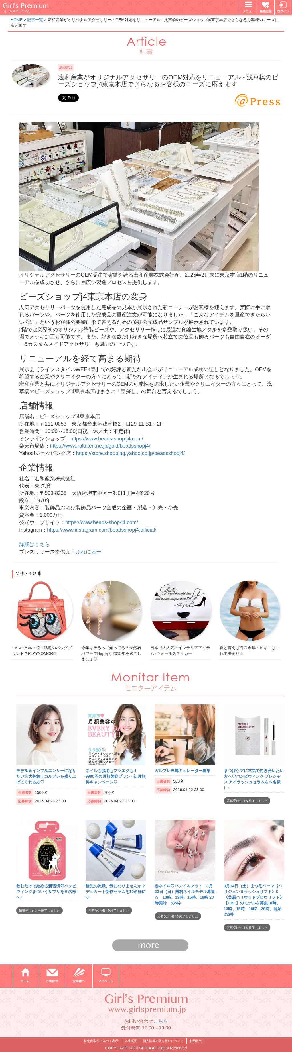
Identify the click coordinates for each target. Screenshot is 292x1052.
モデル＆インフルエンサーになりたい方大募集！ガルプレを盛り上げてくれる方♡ (46, 776)
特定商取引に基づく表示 (101, 1041)
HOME (17, 19)
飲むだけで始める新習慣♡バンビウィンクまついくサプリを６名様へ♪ (46, 892)
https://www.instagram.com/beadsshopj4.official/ (101, 530)
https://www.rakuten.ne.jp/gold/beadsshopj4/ (100, 446)
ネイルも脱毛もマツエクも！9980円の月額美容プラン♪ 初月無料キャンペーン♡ (115, 776)
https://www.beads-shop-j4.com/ (106, 439)
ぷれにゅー (88, 552)
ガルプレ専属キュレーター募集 (182, 770)
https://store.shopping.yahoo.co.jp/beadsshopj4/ (130, 453)
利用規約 (196, 1041)
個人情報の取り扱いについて (163, 1041)
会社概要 (130, 1041)
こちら (160, 1021)
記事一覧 (35, 19)
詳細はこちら (34, 544)
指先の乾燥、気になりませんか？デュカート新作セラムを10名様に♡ (116, 892)
